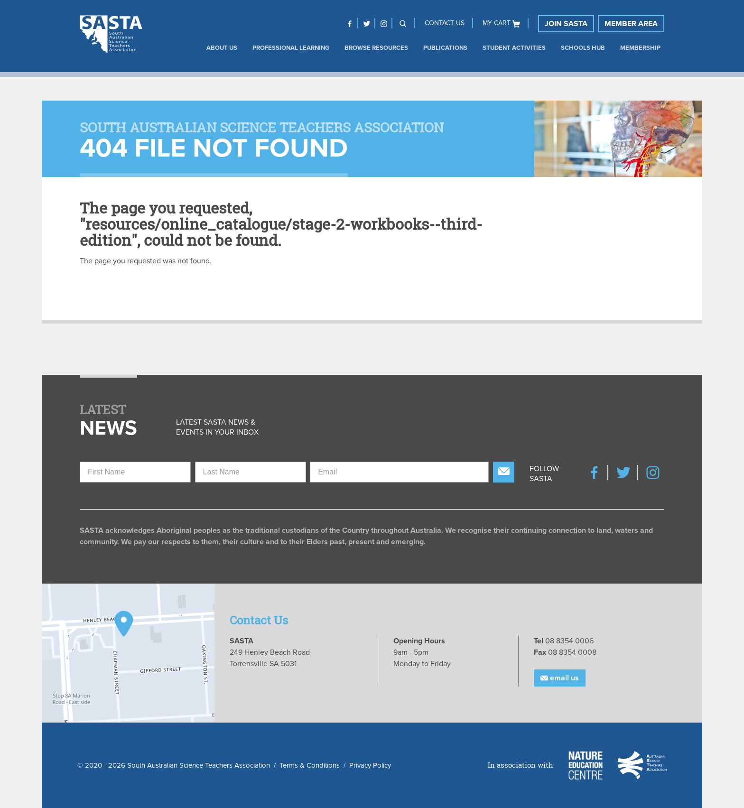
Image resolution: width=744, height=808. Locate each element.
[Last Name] (250, 472)
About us (221, 48)
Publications (445, 48)
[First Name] (135, 472)
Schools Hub (583, 48)
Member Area (631, 23)
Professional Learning (290, 48)
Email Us (559, 678)
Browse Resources (376, 48)
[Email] (399, 472)
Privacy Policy (370, 765)
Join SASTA (566, 23)
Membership (640, 48)
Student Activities (514, 48)
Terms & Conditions (309, 765)
